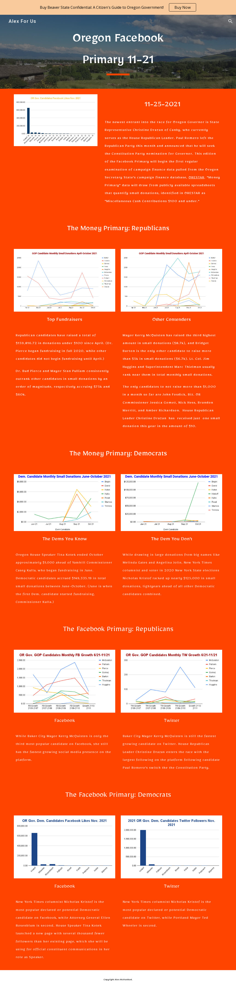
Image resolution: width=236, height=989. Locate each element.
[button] (230, 21)
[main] (117, 51)
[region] (118, 7)
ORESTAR (196, 178)
